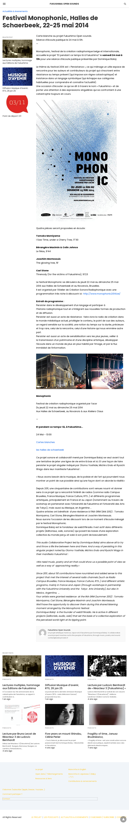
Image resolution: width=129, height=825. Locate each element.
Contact (6, 799)
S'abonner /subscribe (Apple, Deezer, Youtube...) (24, 789)
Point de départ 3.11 (12, 116)
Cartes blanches (45, 442)
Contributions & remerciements (82, 781)
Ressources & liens (43, 778)
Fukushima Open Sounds (59, 630)
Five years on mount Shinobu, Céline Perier (63, 735)
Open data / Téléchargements (49, 774)
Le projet (39, 769)
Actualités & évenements (15, 11)
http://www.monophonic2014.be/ (101, 293)
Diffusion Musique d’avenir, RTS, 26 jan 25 (15, 89)
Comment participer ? (12, 794)
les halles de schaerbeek (50, 449)
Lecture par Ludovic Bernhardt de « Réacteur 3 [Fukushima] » (107, 686)
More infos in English (77, 769)
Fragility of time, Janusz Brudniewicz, (103, 735)
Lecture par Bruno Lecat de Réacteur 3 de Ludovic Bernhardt (19, 737)
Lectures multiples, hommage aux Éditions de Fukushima (17, 61)
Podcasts (7, 679)
